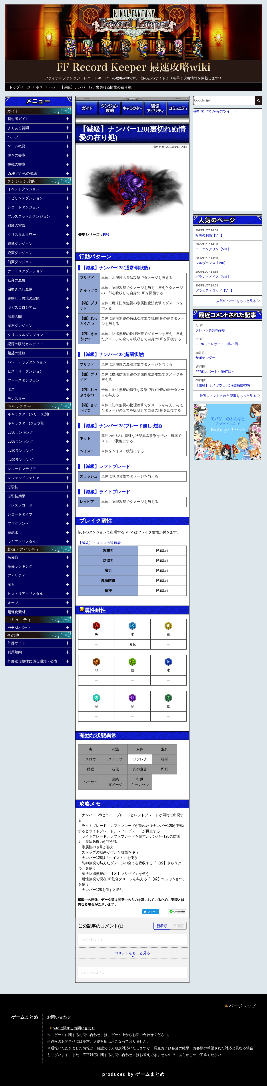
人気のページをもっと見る (236, 301)
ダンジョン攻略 (109, 108)
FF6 (106, 234)
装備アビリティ (155, 108)
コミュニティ (178, 108)
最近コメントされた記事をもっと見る (228, 396)
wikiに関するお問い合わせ (74, 1028)
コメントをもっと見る (132, 953)
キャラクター (132, 108)
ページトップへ (204, 472)
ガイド (87, 108)
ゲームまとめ (150, 1074)
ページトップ (242, 1006)
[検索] (224, 100)
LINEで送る (177, 911)
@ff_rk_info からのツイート (215, 111)
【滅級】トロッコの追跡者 (99, 543)
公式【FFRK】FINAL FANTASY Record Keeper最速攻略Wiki (133, 67)
